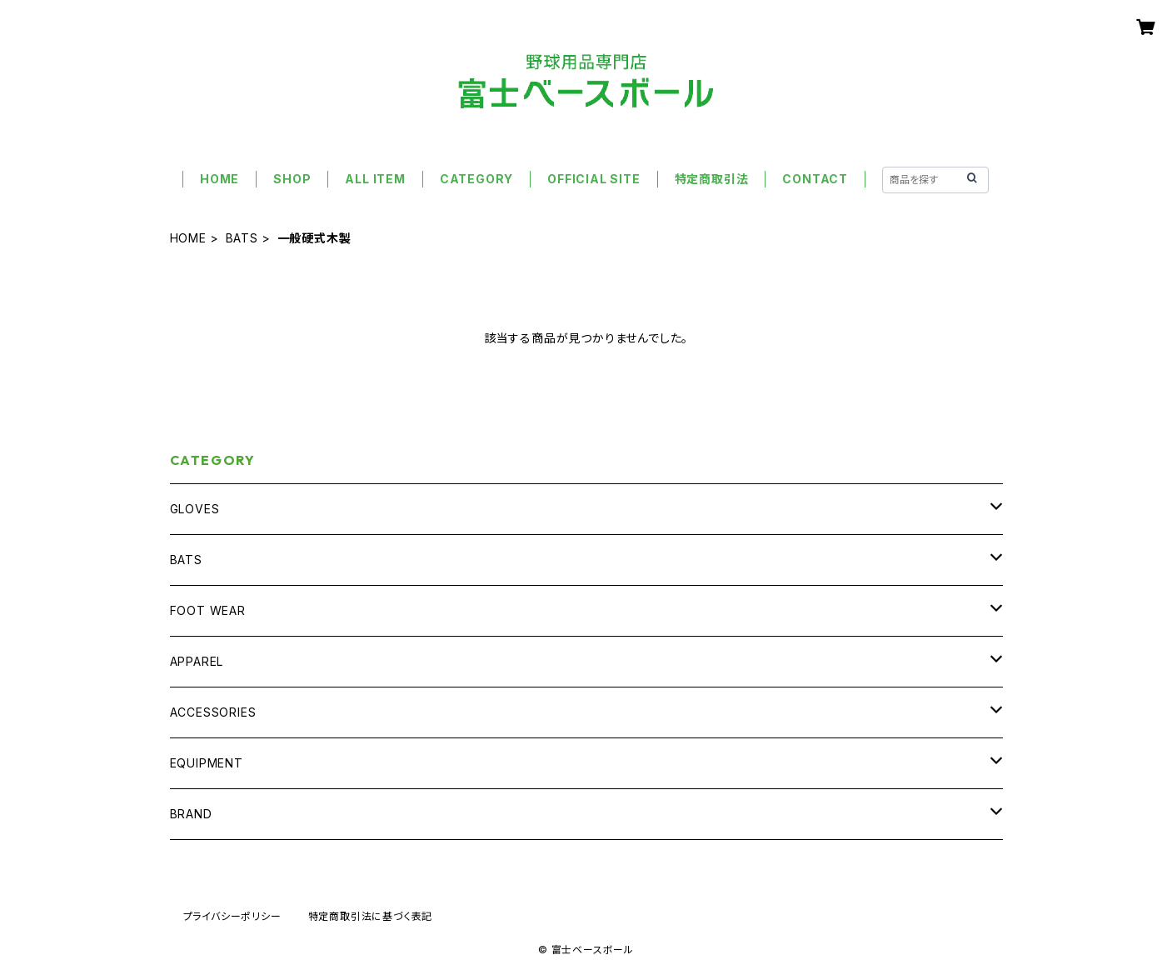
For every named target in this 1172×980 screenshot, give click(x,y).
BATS (242, 238)
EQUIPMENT (206, 763)
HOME (219, 179)
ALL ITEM (375, 179)
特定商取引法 (712, 179)
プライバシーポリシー (232, 916)
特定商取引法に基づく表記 (370, 916)
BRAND (191, 814)
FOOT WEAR (208, 610)
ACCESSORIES (213, 712)
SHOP (292, 179)
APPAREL (197, 661)
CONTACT (815, 179)
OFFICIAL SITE (593, 179)
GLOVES (195, 509)
